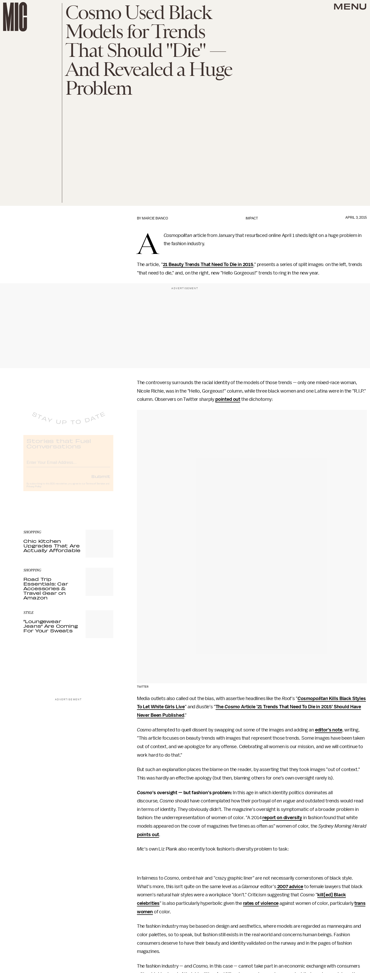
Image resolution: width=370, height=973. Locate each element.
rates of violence (261, 903)
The (220, 706)
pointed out (227, 399)
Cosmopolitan (313, 698)
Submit (100, 480)
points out (148, 834)
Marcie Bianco (155, 218)
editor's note (328, 729)
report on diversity (282, 817)
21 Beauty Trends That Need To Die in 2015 (208, 264)
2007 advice (289, 886)
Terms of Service (95, 487)
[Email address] (68, 465)
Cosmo (232, 706)
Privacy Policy (33, 490)
